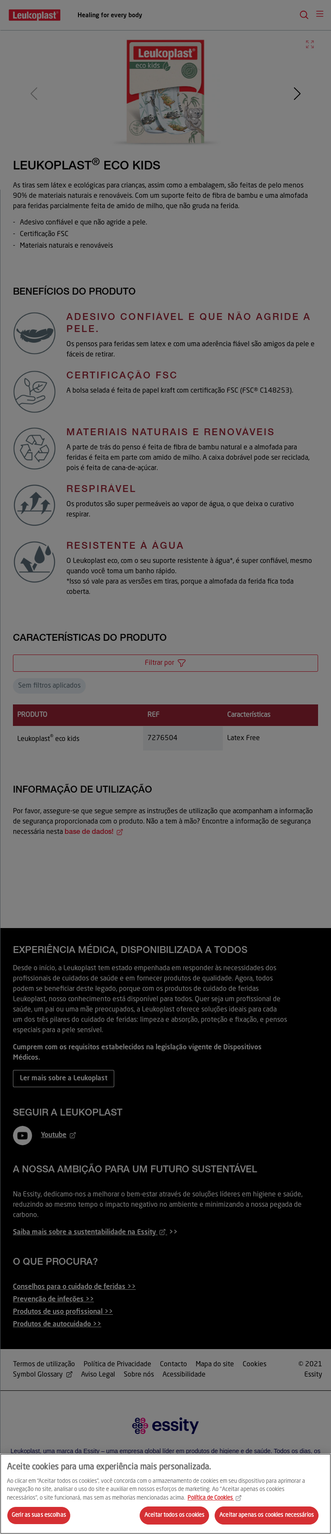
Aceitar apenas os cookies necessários (266, 1515)
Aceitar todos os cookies (174, 1515)
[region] (165, 1494)
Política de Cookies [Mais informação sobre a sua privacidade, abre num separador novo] (214, 1498)
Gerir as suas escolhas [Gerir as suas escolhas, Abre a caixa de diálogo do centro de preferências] (39, 1515)
